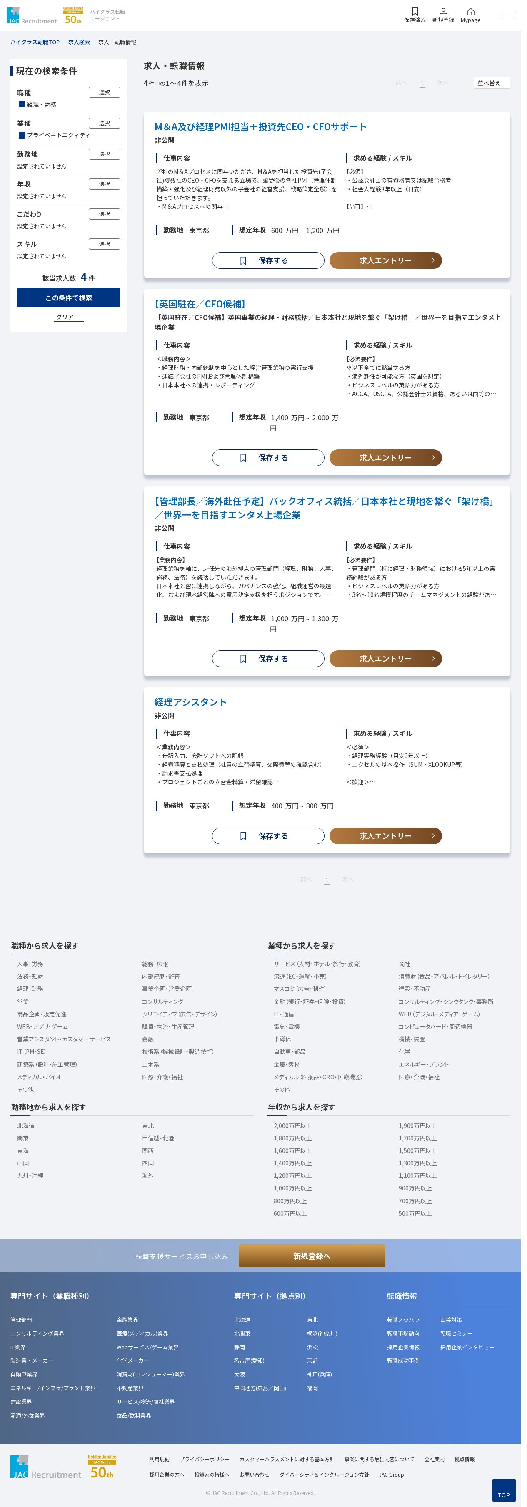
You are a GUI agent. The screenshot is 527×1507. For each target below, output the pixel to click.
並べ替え (489, 83)
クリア (65, 316)
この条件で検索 (68, 297)
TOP (504, 1495)
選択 (104, 92)
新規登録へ (312, 1255)
